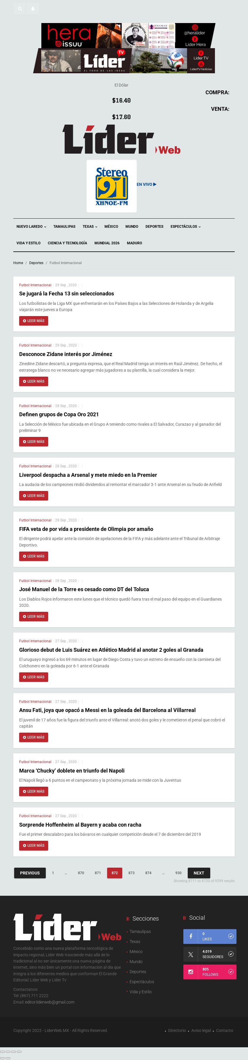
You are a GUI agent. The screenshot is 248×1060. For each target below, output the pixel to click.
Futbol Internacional (35, 285)
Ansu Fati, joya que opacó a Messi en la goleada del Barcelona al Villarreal (107, 710)
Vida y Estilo (28, 243)
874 (148, 873)
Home (18, 263)
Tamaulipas (64, 227)
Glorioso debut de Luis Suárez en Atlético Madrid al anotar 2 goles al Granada (111, 650)
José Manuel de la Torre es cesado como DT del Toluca (84, 589)
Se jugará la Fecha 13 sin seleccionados (66, 293)
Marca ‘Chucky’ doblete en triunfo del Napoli (72, 771)
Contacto (224, 1030)
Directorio (177, 1030)
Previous (30, 873)
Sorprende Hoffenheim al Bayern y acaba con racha (80, 825)
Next (199, 873)
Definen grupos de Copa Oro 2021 (59, 414)
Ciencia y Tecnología (67, 243)
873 (131, 873)
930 (178, 873)
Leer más (33, 321)
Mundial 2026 (107, 243)
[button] (20, 8)
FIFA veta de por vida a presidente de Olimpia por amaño (86, 529)
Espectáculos (185, 227)
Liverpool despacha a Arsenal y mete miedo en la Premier (88, 475)
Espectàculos (142, 981)
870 (81, 873)
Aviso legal (201, 1030)
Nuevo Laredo (31, 227)
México (111, 227)
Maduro (134, 243)
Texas (90, 227)
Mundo (131, 227)
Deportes (154, 227)
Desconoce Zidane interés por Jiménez (65, 354)
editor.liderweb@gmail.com (49, 1002)
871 (98, 873)
